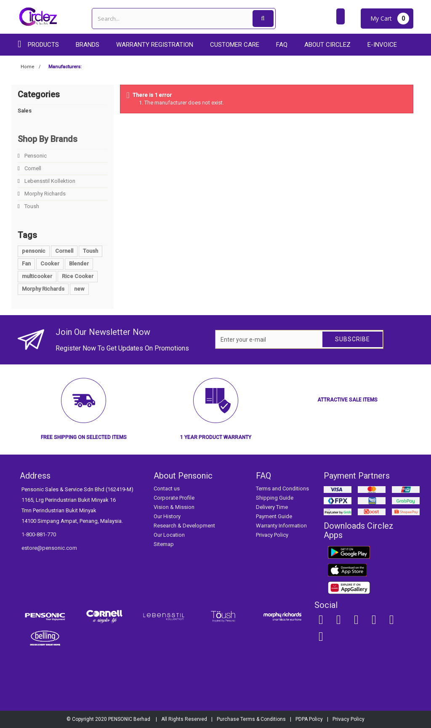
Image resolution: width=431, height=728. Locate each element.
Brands (87, 44)
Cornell (32, 168)
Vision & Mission (174, 507)
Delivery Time (272, 507)
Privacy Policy (272, 535)
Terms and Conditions (282, 488)
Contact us (167, 488)
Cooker (49, 263)
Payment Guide (274, 516)
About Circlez (327, 44)
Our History (167, 516)
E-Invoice (382, 44)
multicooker (37, 276)
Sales (25, 110)
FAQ (281, 44)
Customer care (234, 44)
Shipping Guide (274, 498)
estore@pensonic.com (49, 548)
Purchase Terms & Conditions (251, 719)
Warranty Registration (154, 44)
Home (28, 67)
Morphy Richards (44, 193)
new (79, 289)
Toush (31, 206)
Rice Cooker (77, 276)
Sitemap (164, 544)
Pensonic (35, 156)
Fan (26, 263)
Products (43, 44)
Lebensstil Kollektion (49, 181)
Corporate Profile (174, 498)
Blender (79, 263)
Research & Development (184, 525)
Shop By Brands (47, 139)
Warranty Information (281, 525)
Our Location (169, 535)
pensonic (33, 251)
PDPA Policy (309, 719)
